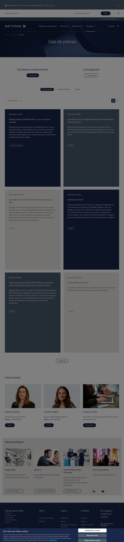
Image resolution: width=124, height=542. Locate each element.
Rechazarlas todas (92, 537)
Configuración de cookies (92, 532)
